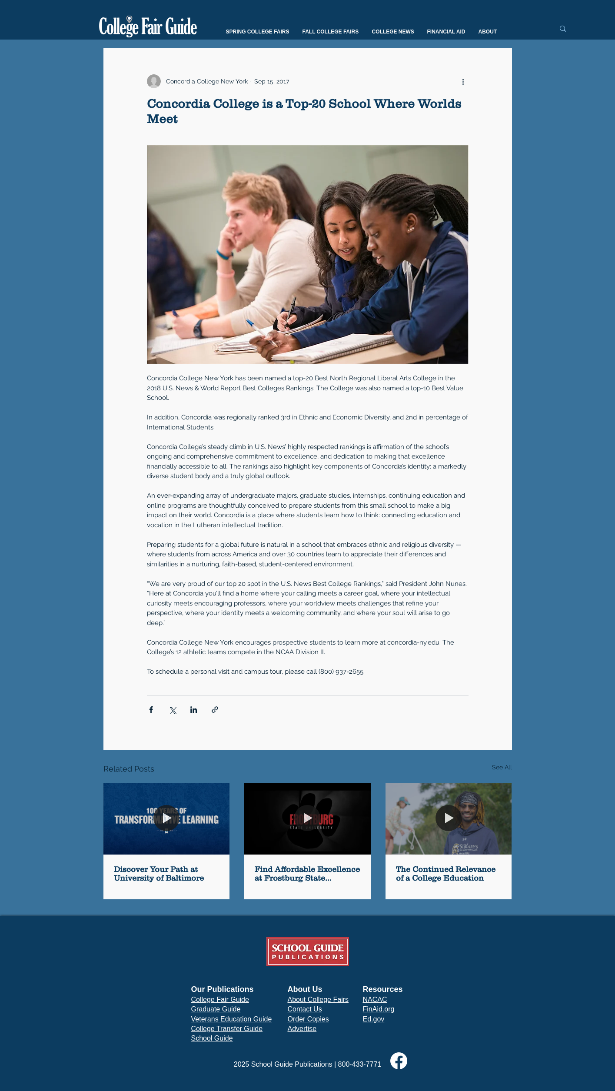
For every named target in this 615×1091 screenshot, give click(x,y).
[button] (257, 32)
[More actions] (463, 81)
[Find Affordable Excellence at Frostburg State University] (307, 819)
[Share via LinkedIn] (193, 709)
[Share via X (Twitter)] (172, 709)
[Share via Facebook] (151, 709)
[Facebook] (398, 1060)
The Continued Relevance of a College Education (445, 873)
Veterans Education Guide (231, 1019)
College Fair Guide (220, 999)
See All (502, 767)
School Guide (212, 1038)
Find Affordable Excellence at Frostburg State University (307, 873)
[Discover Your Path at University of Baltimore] (166, 818)
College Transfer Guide (227, 1028)
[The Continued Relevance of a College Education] (449, 818)
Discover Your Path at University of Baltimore (159, 873)
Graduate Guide (216, 1009)
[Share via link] (215, 709)
